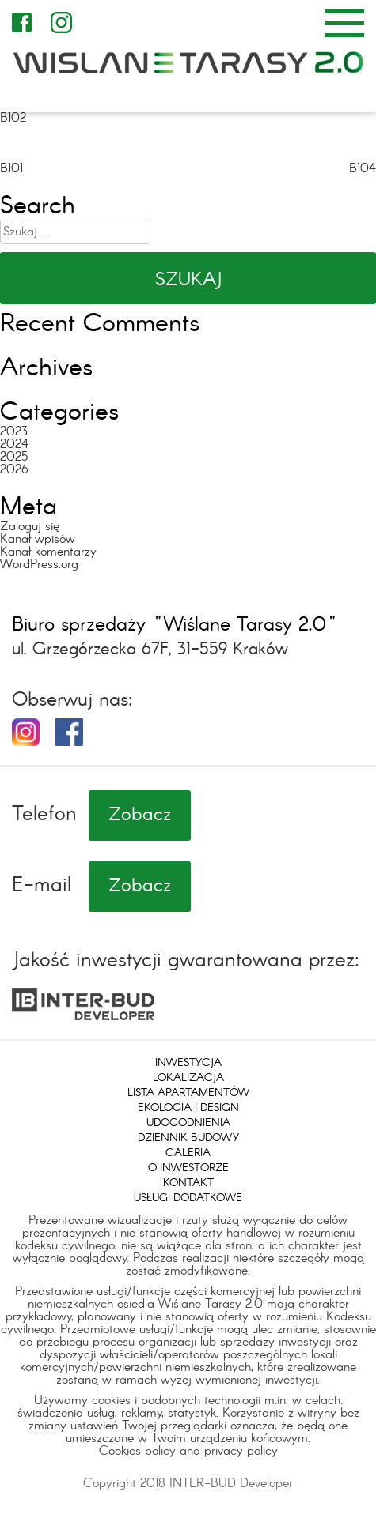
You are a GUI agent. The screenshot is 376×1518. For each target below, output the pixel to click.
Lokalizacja (188, 1078)
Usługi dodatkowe (188, 1198)
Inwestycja (188, 1063)
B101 (11, 169)
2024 (14, 444)
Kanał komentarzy (48, 552)
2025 (14, 457)
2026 (14, 470)
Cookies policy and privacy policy (188, 1451)
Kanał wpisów (37, 539)
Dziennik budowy (188, 1138)
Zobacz (139, 815)
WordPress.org (39, 565)
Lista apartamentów (188, 1093)
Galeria (188, 1153)
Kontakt (188, 1183)
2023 (14, 432)
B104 (362, 169)
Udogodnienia (188, 1123)
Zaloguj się (29, 527)
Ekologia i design (188, 1108)
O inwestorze (188, 1168)
